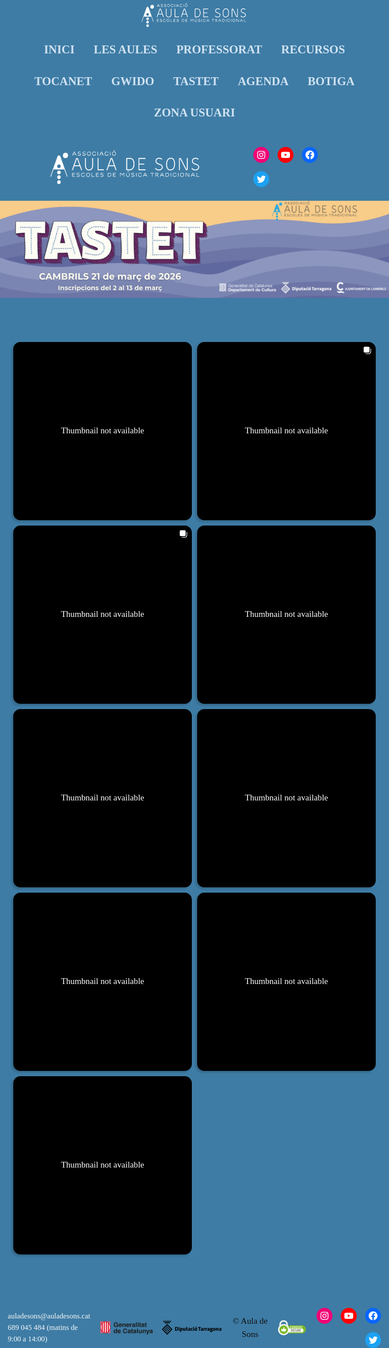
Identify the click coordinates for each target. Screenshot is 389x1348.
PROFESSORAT (219, 49)
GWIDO (132, 81)
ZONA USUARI (194, 112)
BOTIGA (331, 81)
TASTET (196, 81)
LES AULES (125, 49)
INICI (59, 49)
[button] (102, 431)
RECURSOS (313, 49)
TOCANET (63, 81)
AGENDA (263, 81)
